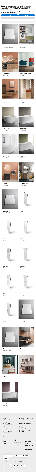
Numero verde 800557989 (22, 455)
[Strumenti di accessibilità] (5, 470)
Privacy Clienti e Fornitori (29, 446)
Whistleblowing (28, 449)
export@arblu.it (6, 432)
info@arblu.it (5, 426)
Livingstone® (6, 443)
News (26, 436)
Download (16, 444)
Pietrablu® (5, 441)
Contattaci (6, 458)
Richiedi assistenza (8, 455)
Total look (5, 439)
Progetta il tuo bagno (17, 440)
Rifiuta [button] (9, 15)
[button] (34, 2)
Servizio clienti (17, 442)
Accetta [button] (26, 15)
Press (26, 439)
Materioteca (17, 436)
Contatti (27, 443)
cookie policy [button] (28, 6)
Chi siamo (5, 436)
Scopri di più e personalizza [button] (18, 18)
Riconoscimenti (28, 441)
